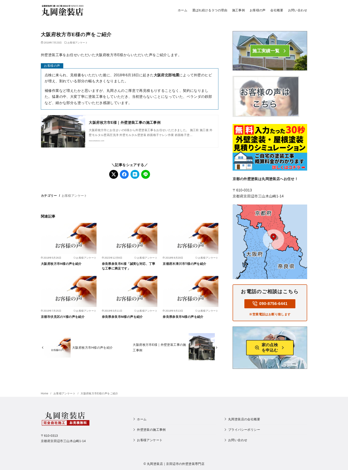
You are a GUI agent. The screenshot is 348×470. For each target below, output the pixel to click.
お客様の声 (258, 10)
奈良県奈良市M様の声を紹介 (122, 317)
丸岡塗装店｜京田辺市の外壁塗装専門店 (175, 464)
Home (45, 393)
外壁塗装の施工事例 (151, 429)
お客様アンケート (77, 42)
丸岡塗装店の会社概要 (244, 419)
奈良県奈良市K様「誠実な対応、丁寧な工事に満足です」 (128, 266)
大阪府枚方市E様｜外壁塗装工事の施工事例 (124, 122)
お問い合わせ (297, 10)
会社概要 (276, 10)
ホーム (182, 10)
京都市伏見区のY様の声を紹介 (63, 317)
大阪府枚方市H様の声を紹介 (61, 263)
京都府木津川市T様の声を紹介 (184, 263)
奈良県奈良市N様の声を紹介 (183, 317)
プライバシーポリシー (244, 429)
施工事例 (238, 10)
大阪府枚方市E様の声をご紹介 (99, 393)
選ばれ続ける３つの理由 (209, 10)
